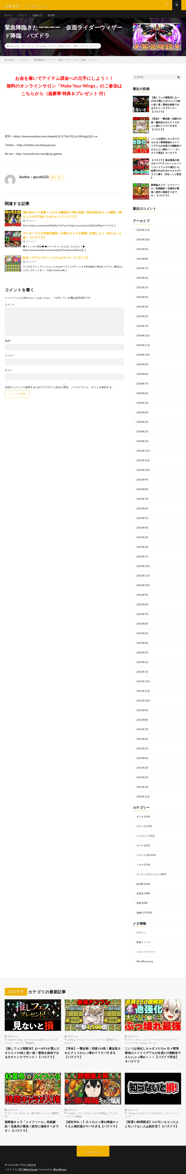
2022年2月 (142, 660)
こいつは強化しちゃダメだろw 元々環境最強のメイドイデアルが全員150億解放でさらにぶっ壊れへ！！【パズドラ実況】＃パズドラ (166, 151)
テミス (90, 1032)
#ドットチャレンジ (137, 1032)
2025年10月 (143, 244)
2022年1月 (142, 669)
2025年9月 (142, 254)
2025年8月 (142, 263)
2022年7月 (142, 612)
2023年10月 (143, 471)
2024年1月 (142, 443)
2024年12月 (143, 339)
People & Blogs (15, 1032)
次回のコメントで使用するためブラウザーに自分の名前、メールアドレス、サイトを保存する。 (59, 393)
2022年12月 (143, 565)
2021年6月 (142, 735)
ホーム (8, 18)
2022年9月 (142, 594)
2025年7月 (142, 273)
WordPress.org (145, 954)
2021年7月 (142, 726)
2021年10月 (143, 697)
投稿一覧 (55, 182)
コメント (10, 310)
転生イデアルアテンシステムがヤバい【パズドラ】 (56, 263)
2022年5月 (142, 631)
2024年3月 (142, 424)
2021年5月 (142, 744)
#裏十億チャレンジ (40, 1108)
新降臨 (78, 1111)
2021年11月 (143, 688)
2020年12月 (143, 792)
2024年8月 (142, 377)
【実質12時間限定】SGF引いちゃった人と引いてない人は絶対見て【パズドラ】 (152, 1122)
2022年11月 (143, 575)
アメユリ (152, 1036)
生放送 (140, 887)
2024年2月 (142, 433)
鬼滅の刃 (39, 18)
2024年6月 (142, 395)
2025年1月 (142, 329)
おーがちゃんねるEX (34, 1032)
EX (6, 1111)
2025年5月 (142, 292)
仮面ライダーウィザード (85, 52)
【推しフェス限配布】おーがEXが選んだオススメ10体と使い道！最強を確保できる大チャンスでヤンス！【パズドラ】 (165, 110)
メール (9, 361)
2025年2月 (142, 320)
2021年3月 (142, 763)
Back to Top (93, 1148)
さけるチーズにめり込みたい (150, 1108)
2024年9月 (142, 367)
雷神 (138, 896)
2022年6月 (142, 622)
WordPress (61, 1165)
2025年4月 (142, 301)
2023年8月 (142, 490)
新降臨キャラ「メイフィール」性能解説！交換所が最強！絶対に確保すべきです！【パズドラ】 (31, 1122)
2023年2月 (142, 546)
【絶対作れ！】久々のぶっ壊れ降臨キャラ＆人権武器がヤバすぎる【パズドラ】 (91, 1122)
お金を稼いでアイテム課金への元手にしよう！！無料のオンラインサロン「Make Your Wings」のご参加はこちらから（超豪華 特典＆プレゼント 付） (64, 91)
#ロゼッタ (24, 1108)
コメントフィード (146, 944)
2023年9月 (142, 480)
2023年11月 (143, 461)
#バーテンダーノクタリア (160, 1032)
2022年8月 (142, 603)
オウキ (140, 811)
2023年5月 (142, 518)
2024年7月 (142, 386)
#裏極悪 (54, 1108)
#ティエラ (13, 1108)
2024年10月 (143, 358)
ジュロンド (142, 830)
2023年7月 (142, 499)
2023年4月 (142, 527)
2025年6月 (142, 282)
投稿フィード (144, 935)
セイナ (140, 840)
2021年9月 (142, 707)
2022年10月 (143, 584)
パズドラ (23, 18)
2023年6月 (142, 509)
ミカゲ (140, 859)
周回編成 (29, 1036)
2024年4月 (142, 414)
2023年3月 (142, 537)
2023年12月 (143, 452)
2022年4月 (142, 641)
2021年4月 (142, 754)
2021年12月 (143, 678)
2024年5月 (142, 405)
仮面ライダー (64, 52)
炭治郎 (53, 18)
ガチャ (140, 821)
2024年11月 (143, 348)
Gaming (42, 52)
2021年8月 (142, 716)
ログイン (141, 926)
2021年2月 (142, 773)
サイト (8, 376)
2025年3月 (142, 310)
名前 (8, 346)
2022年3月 (142, 650)
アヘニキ (80, 1032)
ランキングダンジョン (149, 868)
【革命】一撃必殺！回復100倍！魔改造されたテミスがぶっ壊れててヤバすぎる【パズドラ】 (93, 1046)
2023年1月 (142, 556)
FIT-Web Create (28, 1165)
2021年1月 (142, 782)
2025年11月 (143, 235)
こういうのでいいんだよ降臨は (91, 1108)
